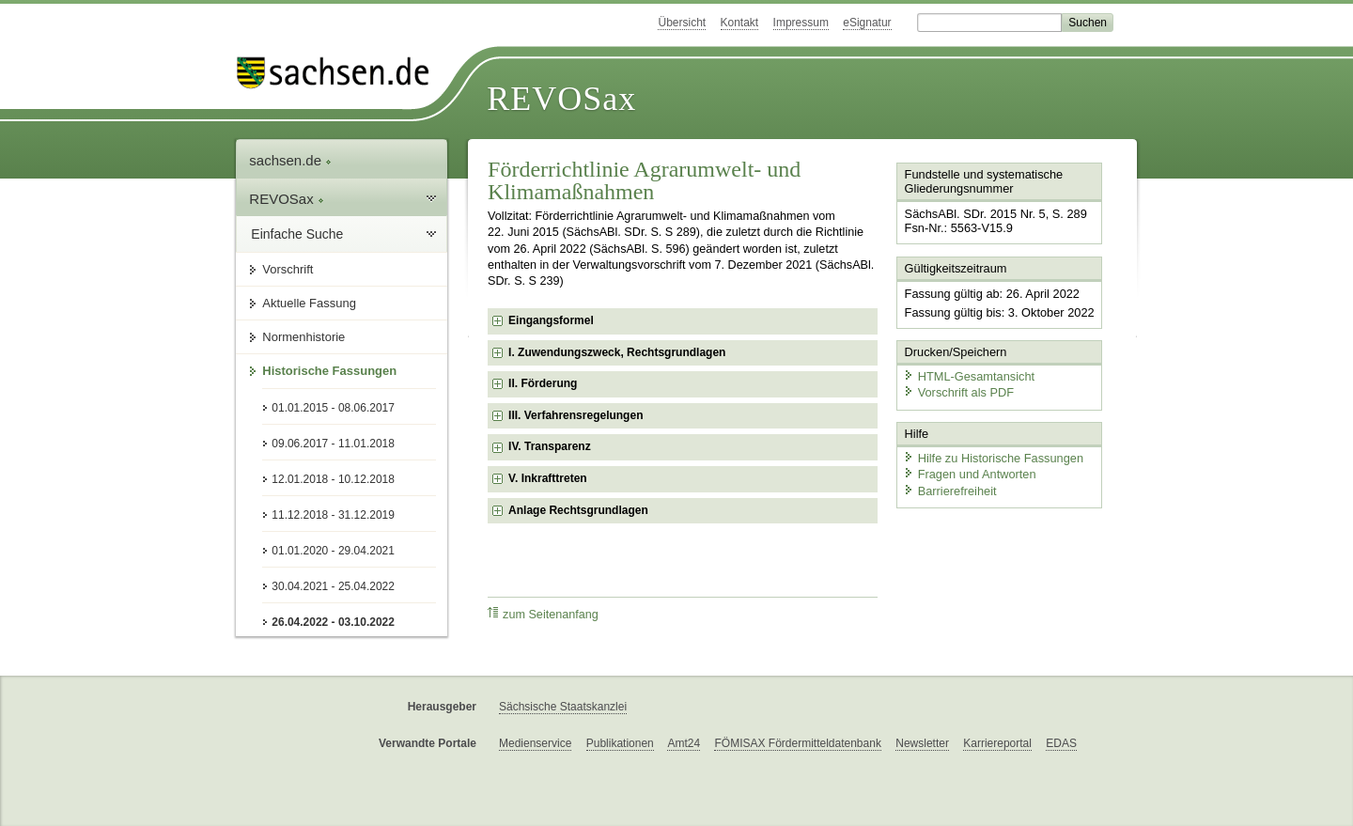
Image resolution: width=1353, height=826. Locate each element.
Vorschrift (287, 269)
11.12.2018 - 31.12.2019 (333, 515)
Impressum (801, 22)
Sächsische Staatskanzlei (563, 706)
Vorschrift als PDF (958, 392)
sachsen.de (290, 160)
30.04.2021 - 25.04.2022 (333, 586)
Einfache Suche (297, 234)
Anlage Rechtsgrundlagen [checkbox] (578, 510)
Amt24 (683, 743)
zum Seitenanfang (543, 614)
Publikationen (620, 743)
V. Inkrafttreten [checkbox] (547, 478)
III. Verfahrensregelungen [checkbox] (575, 415)
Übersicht (682, 22)
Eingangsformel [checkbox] (551, 320)
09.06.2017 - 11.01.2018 (333, 443)
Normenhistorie (303, 337)
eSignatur (867, 22)
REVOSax (561, 98)
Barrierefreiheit (950, 491)
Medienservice (535, 743)
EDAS (1061, 743)
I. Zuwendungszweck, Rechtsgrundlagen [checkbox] (616, 352)
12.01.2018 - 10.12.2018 (333, 479)
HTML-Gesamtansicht (968, 376)
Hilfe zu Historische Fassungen (993, 458)
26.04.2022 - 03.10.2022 (333, 622)
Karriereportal (997, 743)
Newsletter (922, 743)
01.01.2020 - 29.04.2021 (333, 550)
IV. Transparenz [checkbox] (549, 446)
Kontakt (740, 22)
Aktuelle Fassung (309, 303)
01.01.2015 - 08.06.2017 (333, 407)
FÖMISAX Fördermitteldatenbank (797, 743)
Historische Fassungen (329, 371)
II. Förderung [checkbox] (542, 383)
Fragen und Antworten (969, 474)
